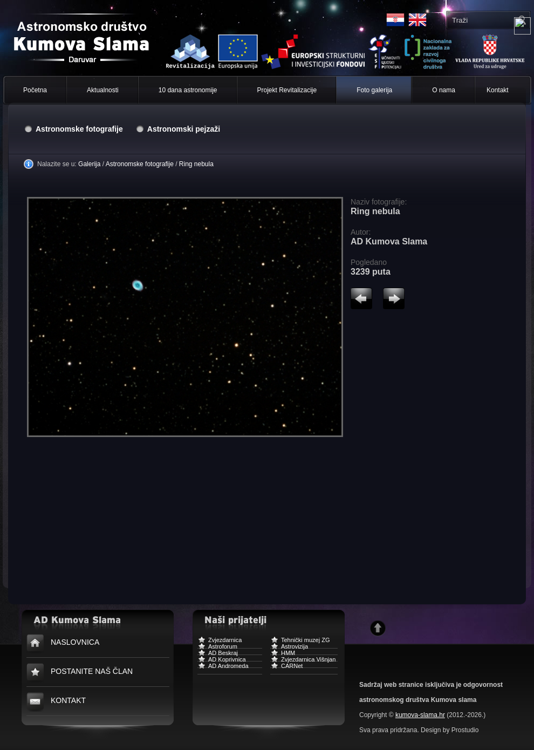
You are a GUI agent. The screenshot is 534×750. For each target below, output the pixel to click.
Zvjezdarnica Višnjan (303, 660)
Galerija (89, 164)
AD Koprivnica (221, 660)
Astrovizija (289, 647)
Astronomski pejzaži (183, 129)
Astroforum (217, 647)
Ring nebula (196, 164)
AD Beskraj (217, 654)
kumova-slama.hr (420, 715)
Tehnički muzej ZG (300, 641)
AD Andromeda (223, 667)
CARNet (286, 667)
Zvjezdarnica (219, 641)
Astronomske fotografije (79, 129)
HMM (282, 654)
